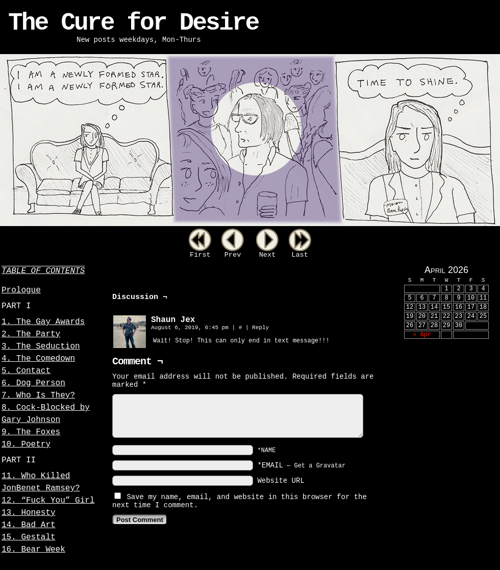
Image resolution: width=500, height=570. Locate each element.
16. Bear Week (33, 549)
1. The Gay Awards (43, 322)
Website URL (280, 481)
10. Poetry (26, 444)
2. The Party (31, 334)
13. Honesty (29, 512)
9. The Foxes (31, 432)
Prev (232, 255)
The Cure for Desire (133, 23)
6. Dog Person (33, 383)
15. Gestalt (29, 537)
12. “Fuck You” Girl (48, 500)
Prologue (21, 290)
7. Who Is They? (38, 395)
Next (267, 255)
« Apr (422, 334)
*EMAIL (301, 465)
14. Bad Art (29, 525)
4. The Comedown (38, 358)
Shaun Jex (173, 320)
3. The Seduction (41, 346)
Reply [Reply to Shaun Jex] (260, 328)
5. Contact (26, 371)
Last (299, 255)
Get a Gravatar (319, 465)
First (200, 255)
